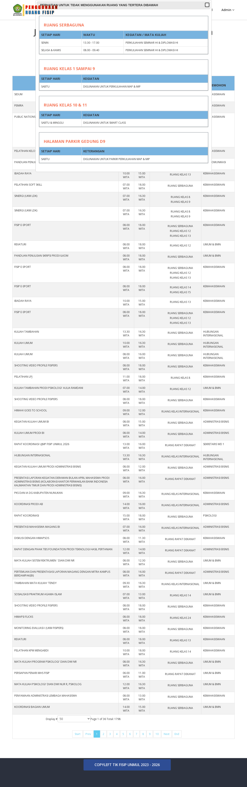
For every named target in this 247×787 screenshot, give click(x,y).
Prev (88, 734)
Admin (226, 10)
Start (77, 734)
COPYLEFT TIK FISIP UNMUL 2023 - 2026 (127, 764)
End (177, 734)
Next (166, 734)
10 (157, 734)
